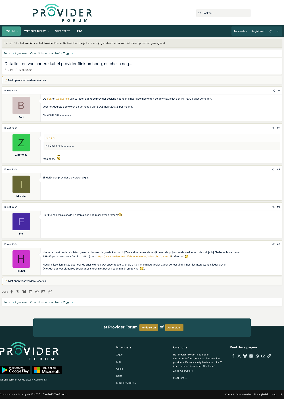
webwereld (94, 98)
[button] (49, 31)
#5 (247, 244)
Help (241, 394)
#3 (247, 169)
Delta (126, 375)
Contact (200, 394)
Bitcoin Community (71, 378)
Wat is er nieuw (66, 31)
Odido (126, 367)
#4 (247, 206)
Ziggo (126, 353)
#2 (247, 127)
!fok (81, 98)
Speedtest (94, 31)
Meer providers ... (133, 382)
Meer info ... (173, 380)
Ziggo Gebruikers (189, 373)
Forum (41, 31)
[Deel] (242, 90)
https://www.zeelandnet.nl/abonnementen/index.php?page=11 (165, 260)
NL (246, 31)
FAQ (111, 31)
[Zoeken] (223, 13)
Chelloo (170, 373)
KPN (125, 360)
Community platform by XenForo (64, 394)
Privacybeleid (230, 394)
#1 (247, 90)
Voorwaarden (213, 394)
